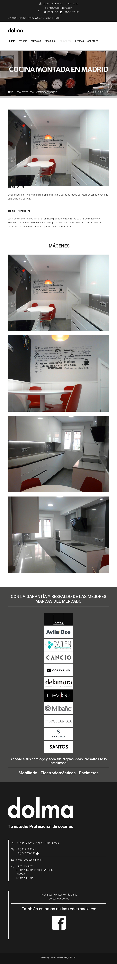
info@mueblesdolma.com (60, 8)
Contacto (54, 898)
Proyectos (66, 41)
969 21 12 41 (52, 12)
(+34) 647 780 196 (25, 853)
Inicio (12, 41)
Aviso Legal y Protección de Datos (59, 894)
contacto (92, 41)
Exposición (50, 41)
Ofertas (79, 41)
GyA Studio (70, 957)
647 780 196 (73, 12)
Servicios (36, 41)
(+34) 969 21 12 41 (26, 849)
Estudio (23, 41)
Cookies (64, 898)
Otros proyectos (98, 92)
